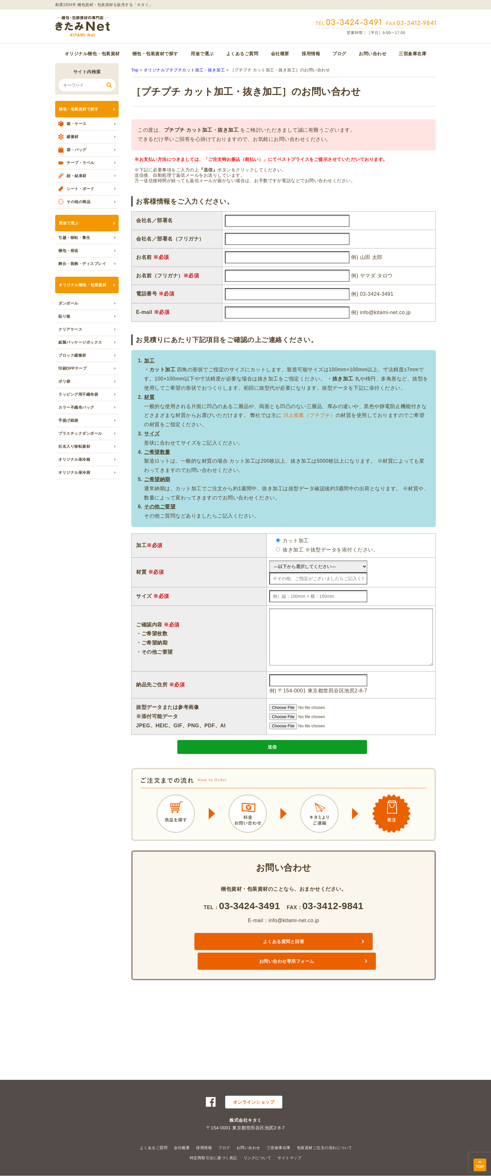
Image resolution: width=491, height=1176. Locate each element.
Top (134, 70)
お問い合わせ (372, 53)
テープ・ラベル (81, 163)
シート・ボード (81, 189)
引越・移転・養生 (74, 237)
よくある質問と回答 (232, 955)
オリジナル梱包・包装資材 (92, 53)
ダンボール (68, 303)
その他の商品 (78, 202)
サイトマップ (289, 1158)
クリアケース (70, 329)
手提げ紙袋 (68, 420)
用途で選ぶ (202, 53)
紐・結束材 (77, 176)
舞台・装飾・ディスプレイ (82, 263)
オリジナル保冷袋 (74, 472)
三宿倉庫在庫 (412, 53)
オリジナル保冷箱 (74, 459)
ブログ (339, 53)
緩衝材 (73, 137)
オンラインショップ (254, 1102)
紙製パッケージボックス (80, 342)
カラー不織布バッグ (76, 407)
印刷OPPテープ (72, 368)
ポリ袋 (64, 381)
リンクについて (258, 1158)
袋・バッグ (77, 150)
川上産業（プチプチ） (309, 415)
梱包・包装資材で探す (155, 53)
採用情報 (311, 53)
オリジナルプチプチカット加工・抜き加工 (184, 70)
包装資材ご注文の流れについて (324, 1148)
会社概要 (280, 53)
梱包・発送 (68, 250)
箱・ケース (77, 124)
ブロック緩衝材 (72, 355)
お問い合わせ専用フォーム (335, 955)
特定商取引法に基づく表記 (213, 1158)
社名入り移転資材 (74, 446)
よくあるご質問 (242, 53)
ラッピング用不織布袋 (78, 394)
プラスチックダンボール (80, 433)
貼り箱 (64, 316)
